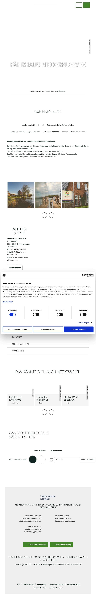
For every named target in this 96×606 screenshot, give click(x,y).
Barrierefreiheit (39, 588)
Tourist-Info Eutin (62, 516)
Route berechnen (87, 459)
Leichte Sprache (56, 588)
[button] (79, 5)
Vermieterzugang (57, 584)
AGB (18, 584)
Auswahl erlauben (48, 329)
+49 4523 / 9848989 (51, 132)
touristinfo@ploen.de (32, 532)
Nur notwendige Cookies (17, 329)
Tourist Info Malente (33, 516)
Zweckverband (73, 584)
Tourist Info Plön (34, 526)
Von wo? (51, 459)
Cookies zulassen (79, 329)
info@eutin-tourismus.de (65, 521)
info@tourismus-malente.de (30, 521)
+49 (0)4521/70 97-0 (63, 518)
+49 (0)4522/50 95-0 (33, 529)
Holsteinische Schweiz (37, 91)
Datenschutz (29, 584)
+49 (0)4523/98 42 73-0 (32, 518)
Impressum (41, 584)
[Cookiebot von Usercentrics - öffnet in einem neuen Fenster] (83, 275)
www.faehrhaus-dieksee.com (74, 132)
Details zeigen (83, 323)
